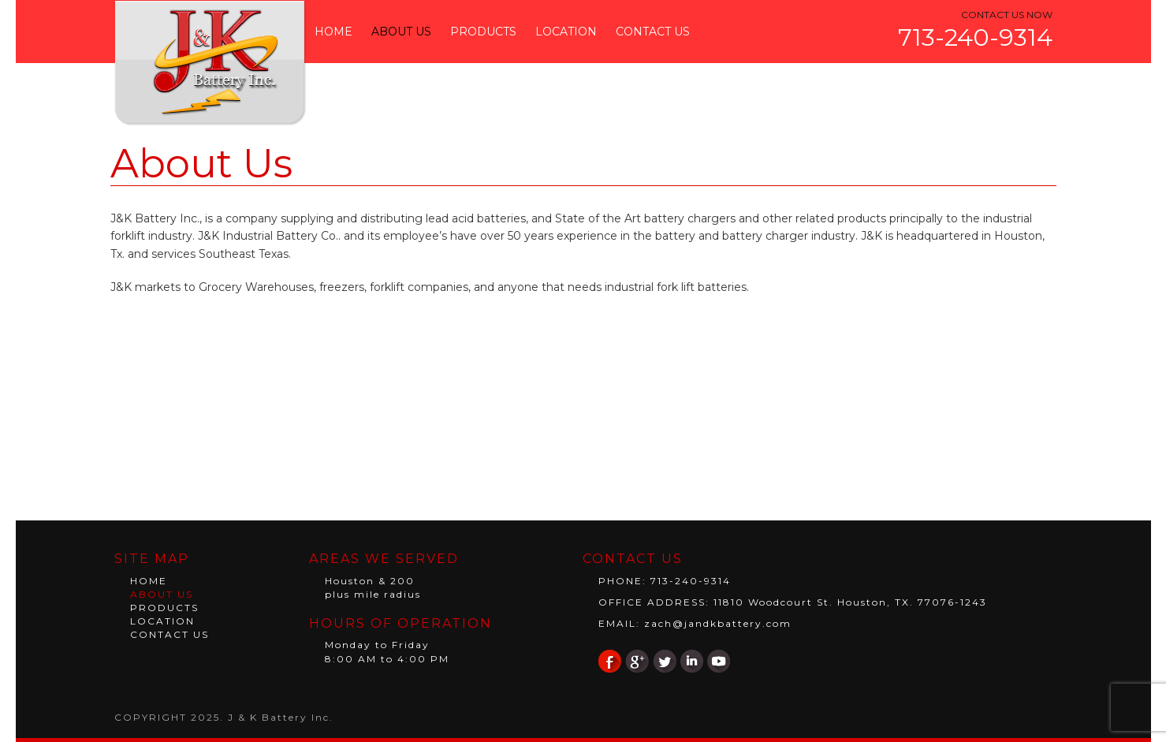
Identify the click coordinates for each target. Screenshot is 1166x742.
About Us (401, 31)
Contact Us (653, 31)
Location (566, 31)
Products (483, 31)
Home (333, 31)
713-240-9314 (975, 37)
